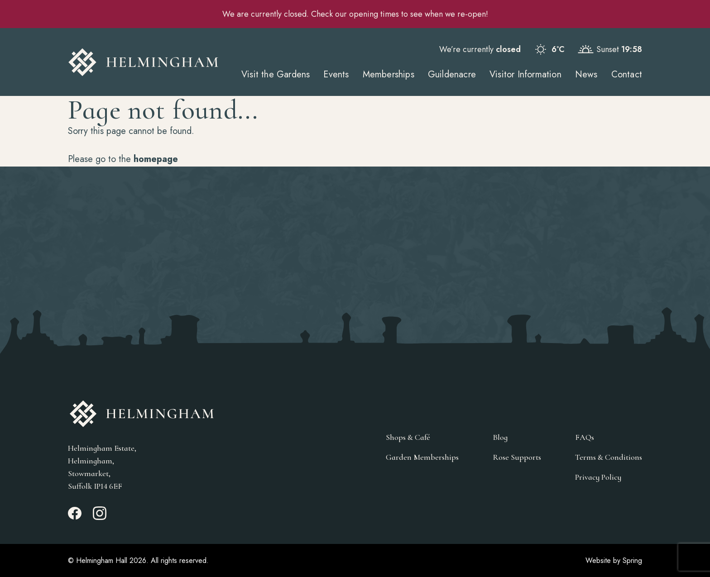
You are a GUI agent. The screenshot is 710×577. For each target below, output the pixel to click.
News (586, 74)
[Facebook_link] (75, 517)
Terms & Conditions (608, 457)
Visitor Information (525, 74)
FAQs (584, 437)
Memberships (388, 74)
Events (336, 74)
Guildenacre (452, 74)
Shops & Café (408, 437)
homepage (156, 159)
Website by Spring (613, 560)
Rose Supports (517, 457)
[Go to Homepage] (143, 62)
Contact (626, 74)
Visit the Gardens (275, 74)
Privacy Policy (598, 477)
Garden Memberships (422, 457)
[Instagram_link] (99, 517)
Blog (500, 437)
